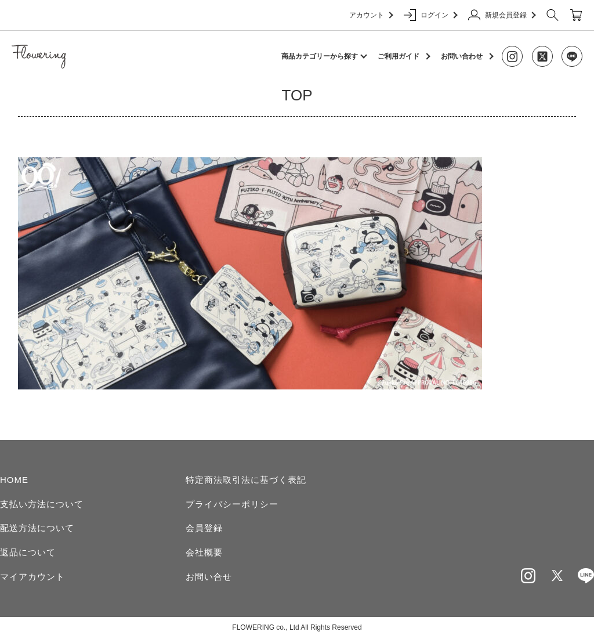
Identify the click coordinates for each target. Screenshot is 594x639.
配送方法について (37, 528)
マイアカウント (32, 577)
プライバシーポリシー (232, 504)
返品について (28, 552)
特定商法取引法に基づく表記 (246, 480)
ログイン (430, 15)
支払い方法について (42, 504)
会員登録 (204, 528)
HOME (14, 480)
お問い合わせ (462, 56)
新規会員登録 (501, 15)
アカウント (370, 15)
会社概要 (204, 552)
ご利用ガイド (398, 56)
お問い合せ (209, 577)
